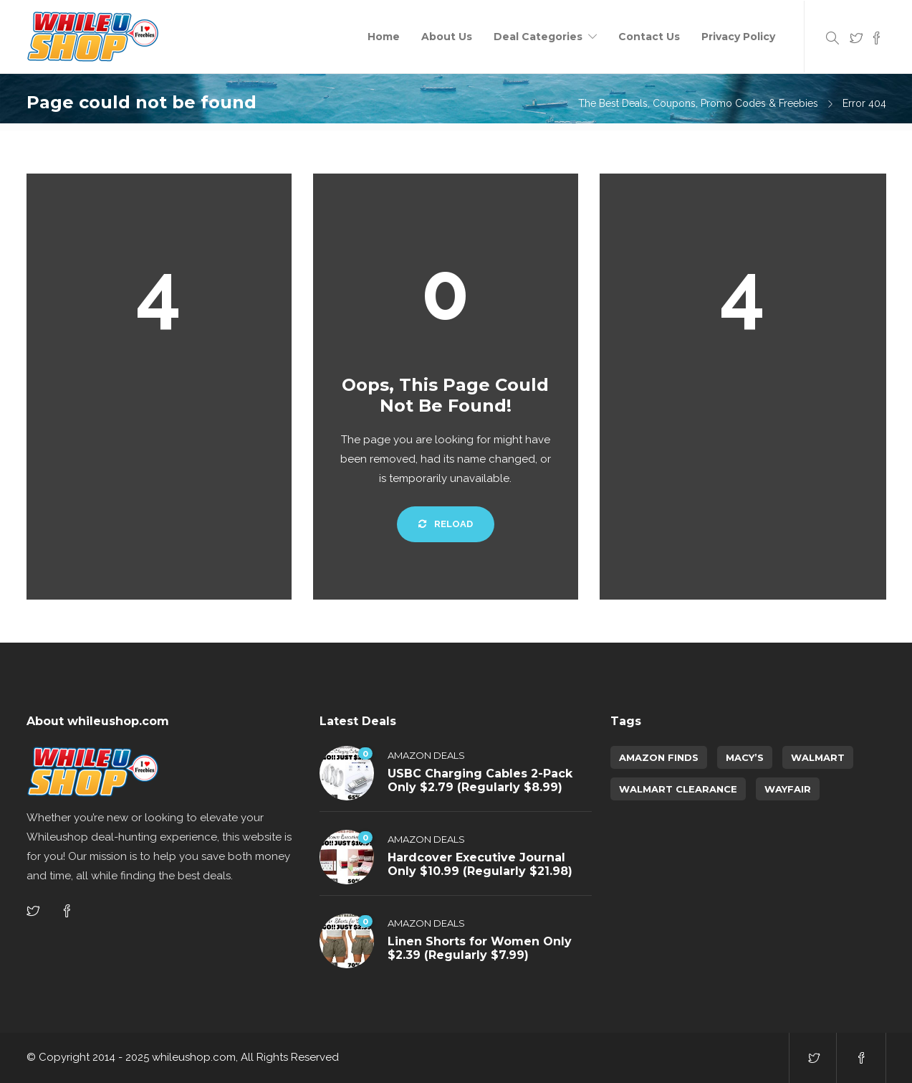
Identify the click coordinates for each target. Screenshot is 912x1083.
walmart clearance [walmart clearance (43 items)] (678, 789)
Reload (445, 524)
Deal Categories (538, 36)
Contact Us (649, 36)
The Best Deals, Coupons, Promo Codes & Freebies (698, 103)
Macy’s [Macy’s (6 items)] (745, 757)
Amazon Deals (426, 755)
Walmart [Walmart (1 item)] (818, 757)
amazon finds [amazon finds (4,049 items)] (659, 757)
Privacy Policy (738, 36)
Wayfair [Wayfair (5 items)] (787, 789)
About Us (446, 36)
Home (384, 36)
